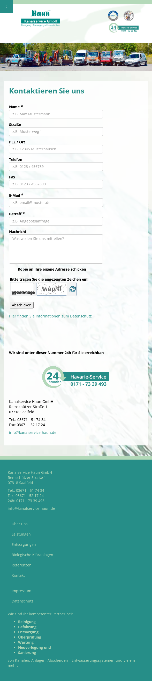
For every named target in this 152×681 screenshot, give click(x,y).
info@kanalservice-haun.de (32, 432)
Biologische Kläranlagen (32, 554)
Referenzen (22, 565)
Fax (12, 177)
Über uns (20, 523)
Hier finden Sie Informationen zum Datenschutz (50, 316)
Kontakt (18, 575)
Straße (15, 124)
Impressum (21, 590)
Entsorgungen (24, 544)
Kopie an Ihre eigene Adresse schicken (52, 269)
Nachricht (17, 231)
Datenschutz (22, 601)
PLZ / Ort (17, 142)
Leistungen (21, 534)
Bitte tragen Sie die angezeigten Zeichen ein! (49, 279)
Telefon (15, 159)
